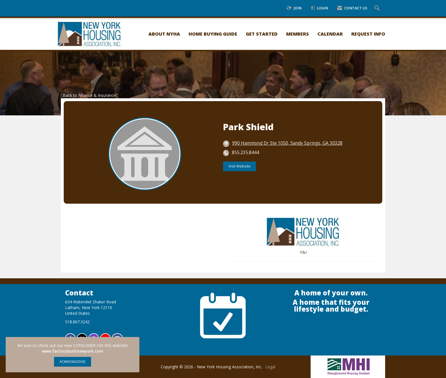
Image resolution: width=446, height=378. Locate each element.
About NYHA (164, 33)
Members (297, 33)
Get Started (262, 33)
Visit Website (239, 166)
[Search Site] (378, 8)
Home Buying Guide (213, 33)
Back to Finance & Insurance (88, 95)
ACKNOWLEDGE (72, 361)
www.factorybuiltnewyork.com (72, 351)
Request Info (368, 33)
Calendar (330, 33)
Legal (270, 366)
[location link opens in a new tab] (287, 143)
